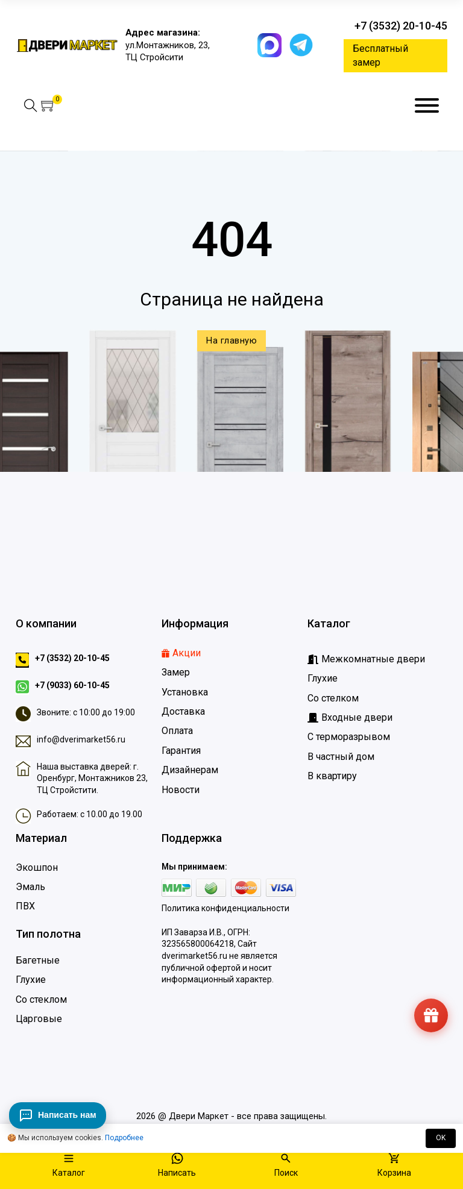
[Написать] (177, 1166)
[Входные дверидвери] (349, 717)
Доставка (183, 711)
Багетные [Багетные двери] (38, 960)
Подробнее (124, 1138)
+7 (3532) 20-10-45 (400, 25)
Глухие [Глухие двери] (31, 979)
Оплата (177, 730)
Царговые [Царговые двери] (39, 1018)
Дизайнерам (190, 770)
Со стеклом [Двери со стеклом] (41, 999)
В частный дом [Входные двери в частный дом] (340, 756)
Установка (185, 692)
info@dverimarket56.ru (81, 739)
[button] (48, 105)
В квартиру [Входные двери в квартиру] (332, 776)
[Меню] (427, 105)
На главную (231, 340)
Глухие (322, 678)
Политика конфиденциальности (225, 908)
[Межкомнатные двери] (366, 659)
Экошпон (37, 867)
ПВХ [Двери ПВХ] (25, 906)
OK (441, 1138)
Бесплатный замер (380, 55)
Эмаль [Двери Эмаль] (30, 887)
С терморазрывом (348, 736)
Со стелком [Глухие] (333, 698)
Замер (176, 672)
